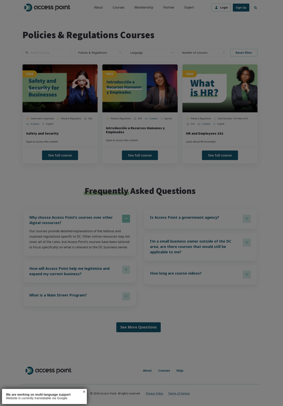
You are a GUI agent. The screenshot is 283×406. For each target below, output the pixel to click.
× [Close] (84, 391)
